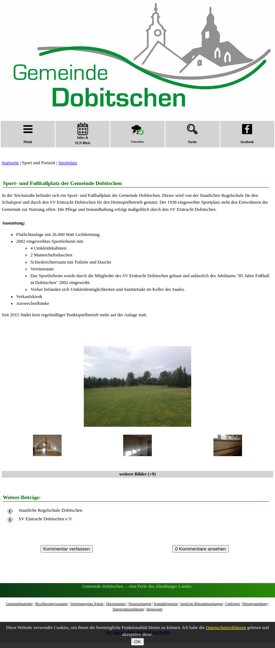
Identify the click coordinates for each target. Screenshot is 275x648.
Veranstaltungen (139, 604)
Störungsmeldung (255, 604)
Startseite (10, 162)
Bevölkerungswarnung (51, 604)
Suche (192, 134)
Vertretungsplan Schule (86, 604)
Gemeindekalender (19, 604)
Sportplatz (67, 162)
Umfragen (232, 604)
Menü (28, 134)
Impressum (154, 609)
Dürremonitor (116, 604)
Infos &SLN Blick (82, 134)
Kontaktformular (166, 604)
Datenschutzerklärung (128, 609)
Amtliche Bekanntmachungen (201, 604)
